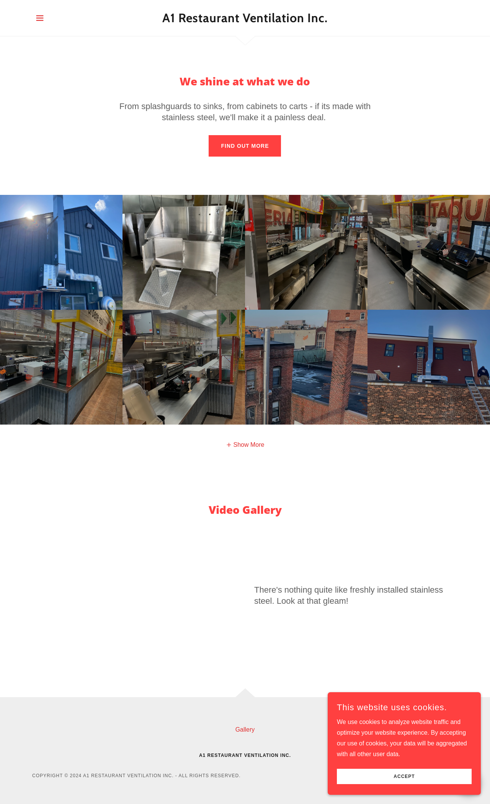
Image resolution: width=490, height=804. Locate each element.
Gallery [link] (245, 729)
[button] (39, 18)
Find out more (245, 146)
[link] (245, 20)
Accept (404, 776)
